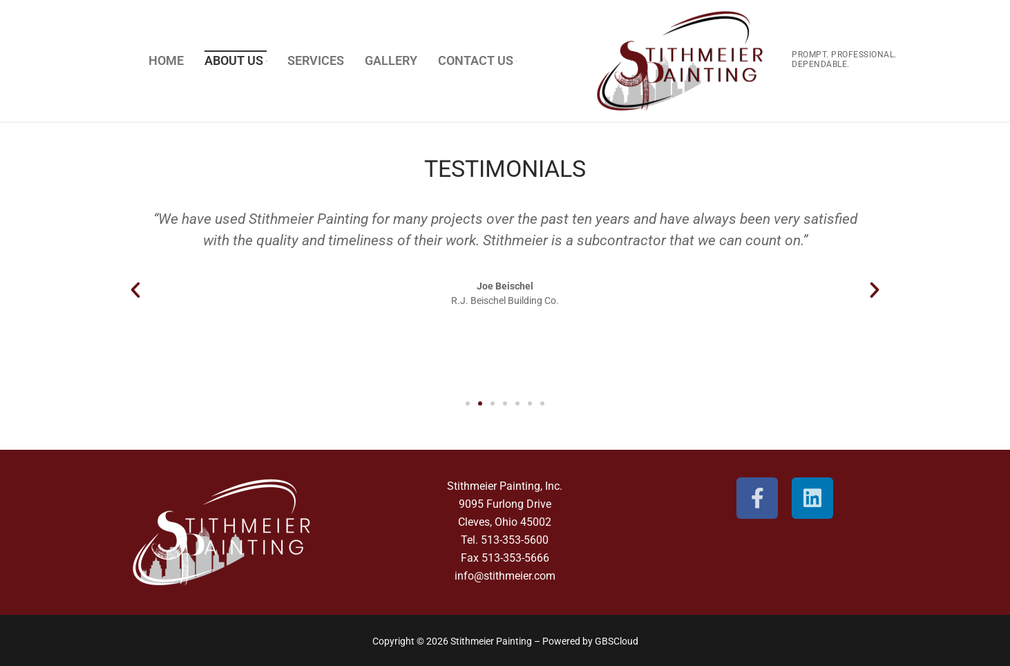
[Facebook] (757, 498)
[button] (135, 290)
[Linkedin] (812, 498)
